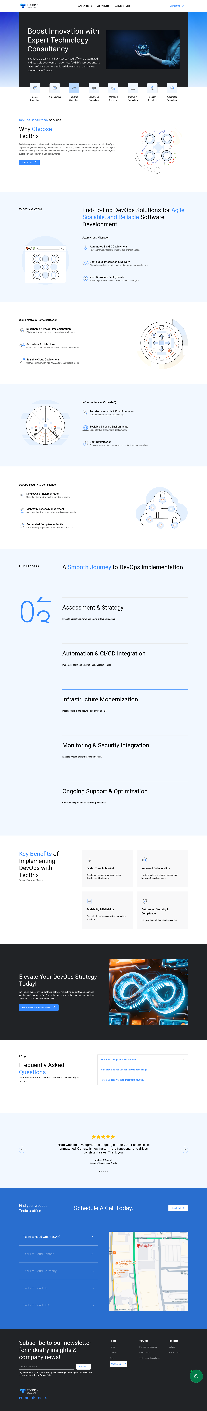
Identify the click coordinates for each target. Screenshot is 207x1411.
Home (112, 1347)
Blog (128, 6)
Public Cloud (144, 1352)
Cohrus (172, 1347)
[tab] (58, 1236)
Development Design (148, 1347)
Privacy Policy (45, 1375)
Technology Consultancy (149, 1358)
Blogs (112, 1358)
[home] (29, 6)
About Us (119, 6)
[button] (85, 6)
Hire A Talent (174, 1352)
